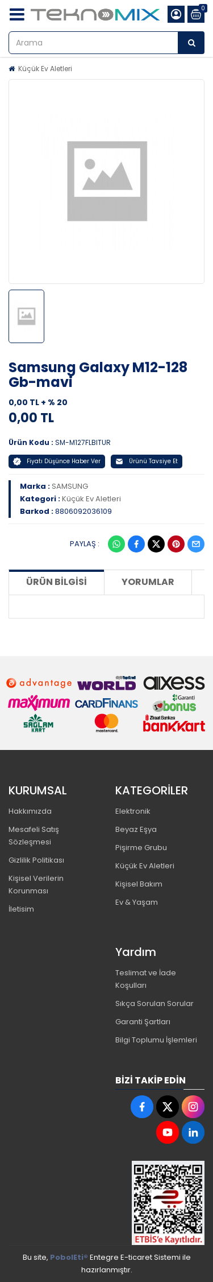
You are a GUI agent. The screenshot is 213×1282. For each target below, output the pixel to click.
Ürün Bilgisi (56, 581)
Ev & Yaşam (136, 902)
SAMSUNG (70, 486)
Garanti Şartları (142, 1021)
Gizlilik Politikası (36, 860)
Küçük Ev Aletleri (45, 68)
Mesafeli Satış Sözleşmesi (34, 835)
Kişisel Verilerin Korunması (36, 884)
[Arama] (191, 42)
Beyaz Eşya (136, 829)
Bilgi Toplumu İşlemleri (156, 1039)
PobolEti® (69, 1257)
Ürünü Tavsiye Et (146, 461)
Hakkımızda (30, 811)
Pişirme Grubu (141, 847)
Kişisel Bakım (138, 884)
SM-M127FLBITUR (83, 442)
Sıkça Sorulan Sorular (154, 1003)
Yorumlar (148, 581)
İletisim (21, 909)
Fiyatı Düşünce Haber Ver (57, 461)
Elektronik (133, 811)
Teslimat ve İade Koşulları (145, 979)
